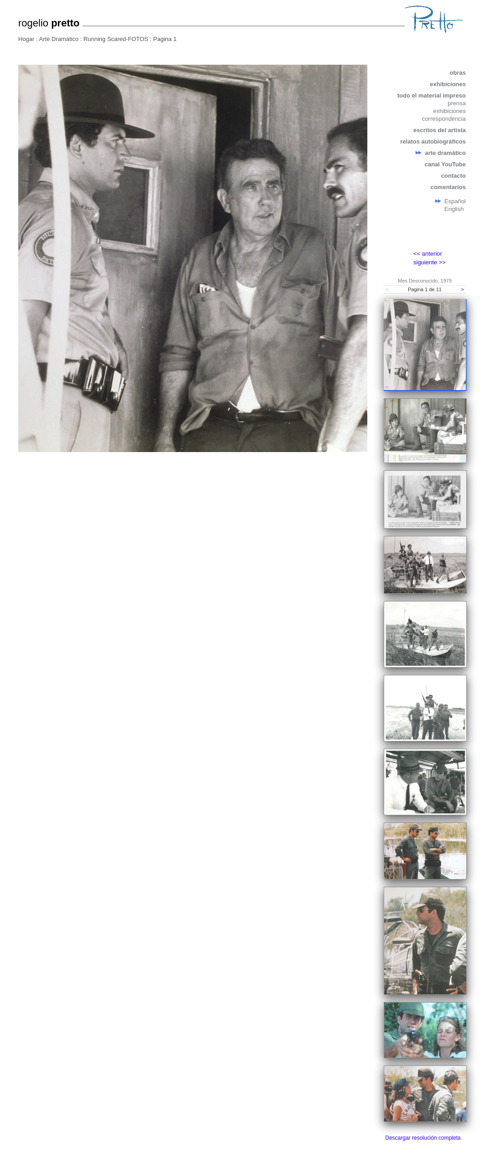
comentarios (448, 187)
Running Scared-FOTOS (115, 39)
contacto (453, 175)
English (454, 209)
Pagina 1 (164, 39)
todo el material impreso (431, 95)
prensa (457, 103)
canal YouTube (445, 164)
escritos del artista (439, 130)
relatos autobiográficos (433, 141)
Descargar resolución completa (422, 1138)
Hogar (26, 39)
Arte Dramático (59, 39)
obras (458, 72)
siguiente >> (429, 262)
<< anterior (427, 253)
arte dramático (445, 152)
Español (455, 201)
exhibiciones (448, 84)
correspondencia (444, 118)
